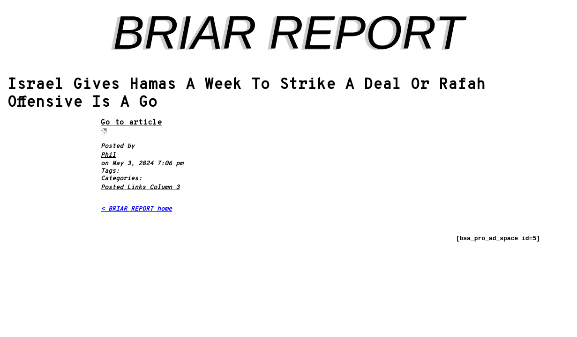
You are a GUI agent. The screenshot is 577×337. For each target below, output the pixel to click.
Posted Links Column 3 (140, 187)
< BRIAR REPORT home (136, 209)
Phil (108, 155)
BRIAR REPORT (288, 32)
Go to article (131, 123)
